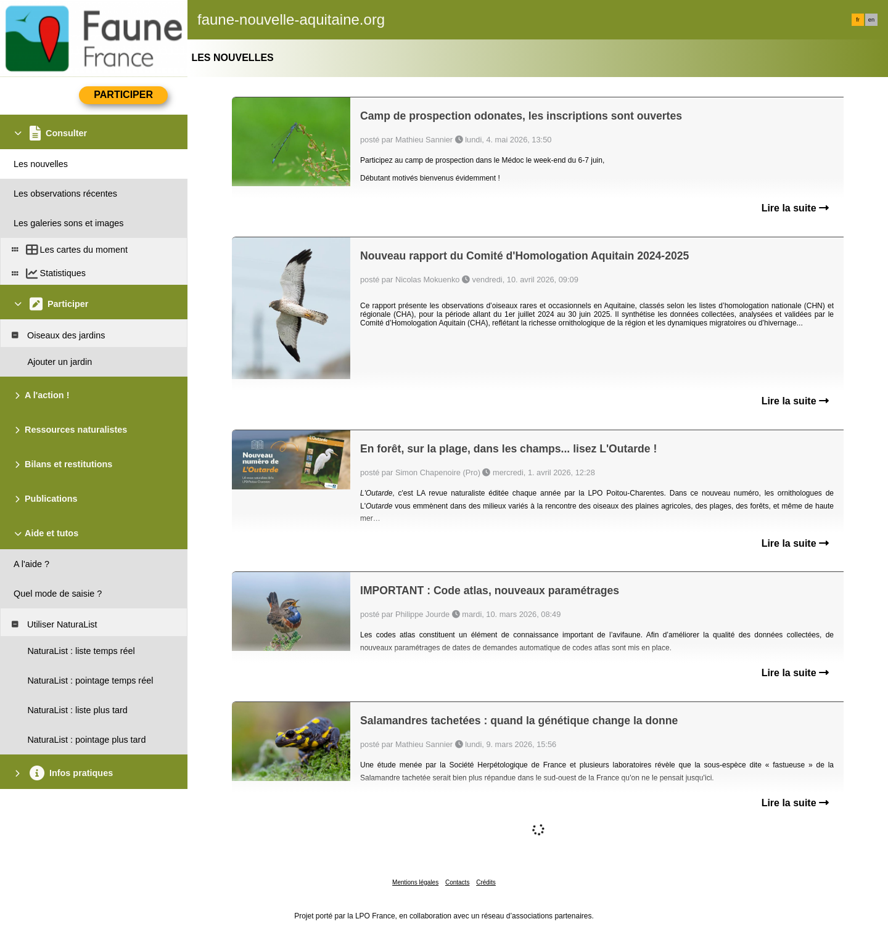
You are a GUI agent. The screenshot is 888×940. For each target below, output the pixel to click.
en (871, 20)
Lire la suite (795, 208)
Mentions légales (415, 882)
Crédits (486, 882)
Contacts (457, 882)
